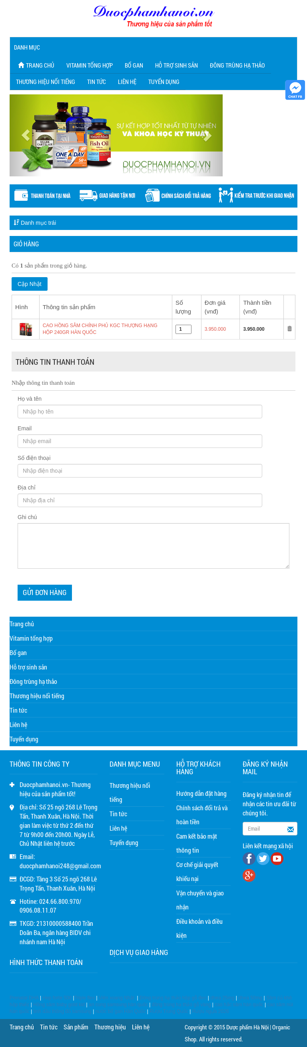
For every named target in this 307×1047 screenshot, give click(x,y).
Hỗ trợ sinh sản (176, 65)
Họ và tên (30, 399)
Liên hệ (127, 82)
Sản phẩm (76, 1027)
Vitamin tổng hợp (89, 65)
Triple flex (84, 998)
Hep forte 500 (57, 998)
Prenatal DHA (24, 998)
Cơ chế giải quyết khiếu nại (197, 871)
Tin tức (96, 82)
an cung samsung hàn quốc (118, 1004)
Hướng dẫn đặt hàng (201, 793)
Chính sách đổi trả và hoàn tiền (201, 814)
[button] (26, 135)
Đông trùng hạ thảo (237, 65)
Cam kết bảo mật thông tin (196, 843)
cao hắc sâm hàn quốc (239, 1004)
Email (25, 428)
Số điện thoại (34, 458)
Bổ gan (134, 65)
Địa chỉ (27, 487)
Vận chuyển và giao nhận (200, 900)
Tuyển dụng (163, 82)
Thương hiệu (110, 1027)
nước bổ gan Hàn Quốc (121, 1011)
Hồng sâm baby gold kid (59, 1004)
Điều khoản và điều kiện (199, 928)
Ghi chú (27, 517)
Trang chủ (35, 65)
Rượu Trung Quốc (169, 1011)
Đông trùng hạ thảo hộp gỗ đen (173, 998)
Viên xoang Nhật (116, 998)
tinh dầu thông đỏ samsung (63, 1011)
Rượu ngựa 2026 (210, 1011)
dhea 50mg (250, 998)
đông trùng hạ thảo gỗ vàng (181, 1004)
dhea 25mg (222, 998)
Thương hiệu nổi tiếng (45, 82)
